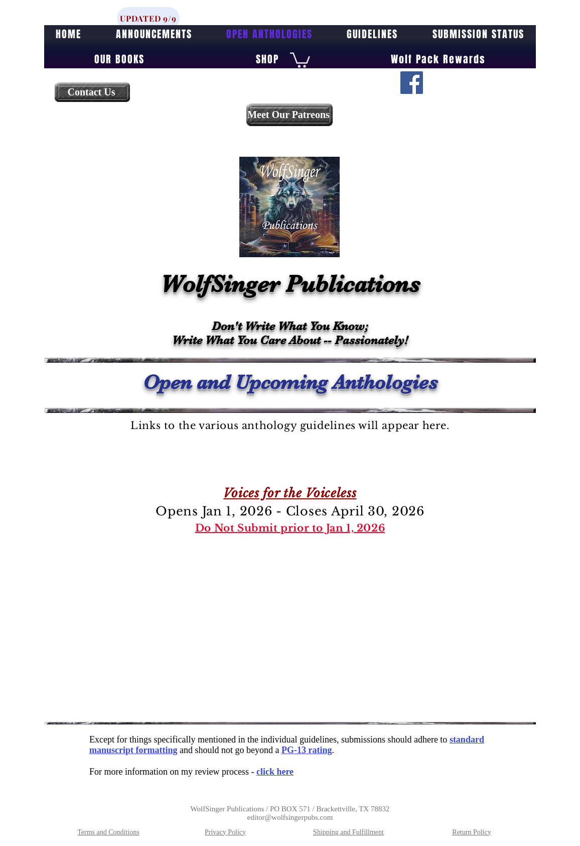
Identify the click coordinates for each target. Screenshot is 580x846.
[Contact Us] (92, 92)
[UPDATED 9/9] (148, 18)
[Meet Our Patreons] (289, 114)
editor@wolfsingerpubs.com (290, 817)
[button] (300, 59)
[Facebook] (411, 82)
